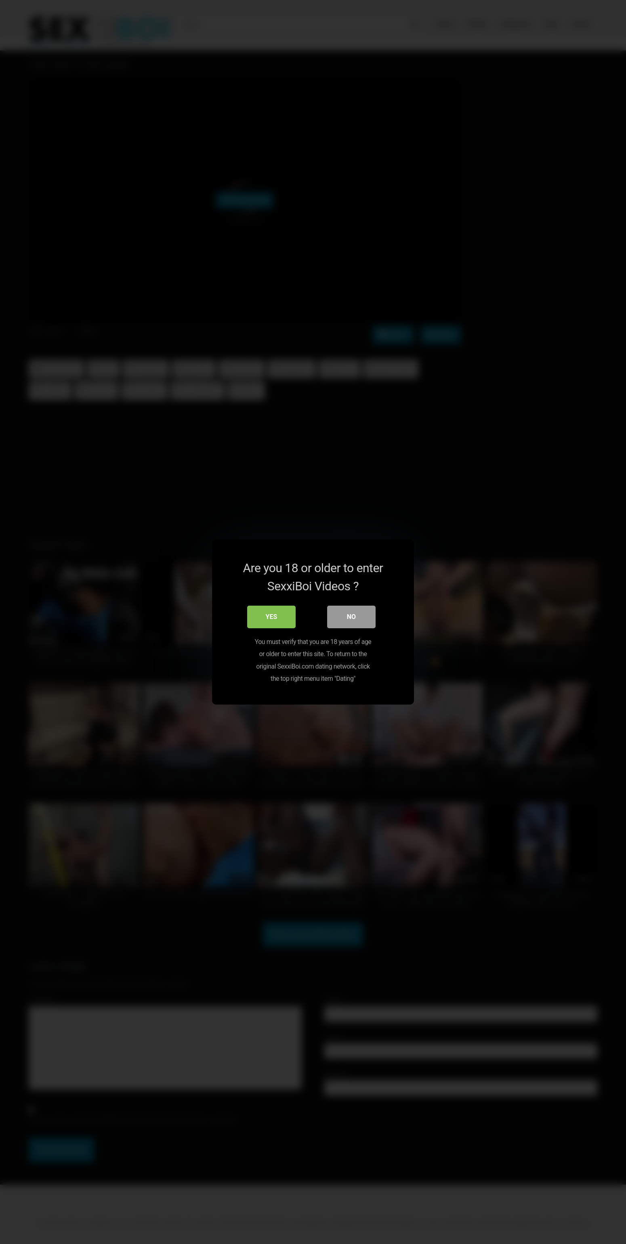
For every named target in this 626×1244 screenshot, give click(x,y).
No (351, 617)
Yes (271, 617)
